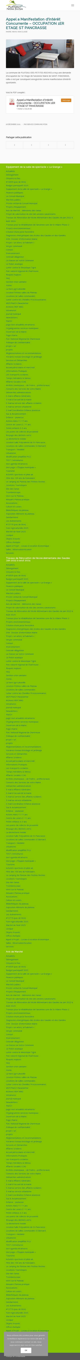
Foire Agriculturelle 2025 (17, 528)
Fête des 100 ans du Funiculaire (20, 478)
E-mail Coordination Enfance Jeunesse (23, 410)
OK (26, 1350)
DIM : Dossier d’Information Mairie (21, 239)
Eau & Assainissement (16, 413)
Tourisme (10, 471)
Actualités (10, 171)
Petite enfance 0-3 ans (16, 428)
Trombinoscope (13, 492)
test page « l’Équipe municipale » (21, 467)
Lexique (9, 535)
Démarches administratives (18, 392)
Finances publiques (14, 192)
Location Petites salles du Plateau (21, 292)
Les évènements (13, 520)
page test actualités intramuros (20, 324)
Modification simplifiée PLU (18, 456)
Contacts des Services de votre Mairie (23, 388)
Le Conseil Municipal (15, 196)
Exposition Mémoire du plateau (20, 513)
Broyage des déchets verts (18, 435)
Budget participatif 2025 (17, 185)
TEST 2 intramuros (14, 460)
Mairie (8, 32)
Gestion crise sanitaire (16, 281)
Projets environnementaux (18, 228)
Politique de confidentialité (18, 342)
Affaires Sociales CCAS (16, 381)
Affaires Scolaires (14, 363)
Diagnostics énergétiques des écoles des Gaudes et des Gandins (36, 235)
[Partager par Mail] (65, 145)
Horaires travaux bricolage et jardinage (24, 356)
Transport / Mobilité (15, 449)
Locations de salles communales (20, 296)
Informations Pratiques (16, 371)
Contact (9, 249)
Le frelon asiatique (14, 264)
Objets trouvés (13, 538)
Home (9, 285)
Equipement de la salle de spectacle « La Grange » (29, 189)
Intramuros (11, 310)
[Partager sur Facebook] (14, 145)
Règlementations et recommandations (23, 353)
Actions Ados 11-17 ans (17, 421)
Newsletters (12, 317)
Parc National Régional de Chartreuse (23, 339)
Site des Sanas (12, 488)
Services (10, 553)
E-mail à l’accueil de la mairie (18, 399)
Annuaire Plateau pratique (17, 499)
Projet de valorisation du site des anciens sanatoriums (31, 214)
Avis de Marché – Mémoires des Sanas (23, 210)
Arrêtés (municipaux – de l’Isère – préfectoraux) (28, 385)
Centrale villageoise (15, 256)
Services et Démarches (16, 360)
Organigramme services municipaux (22, 328)
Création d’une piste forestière (20, 231)
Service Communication (37, 124)
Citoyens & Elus (13, 178)
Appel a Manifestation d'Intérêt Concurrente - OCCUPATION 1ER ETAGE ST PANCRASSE (36, 102)
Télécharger (66, 100)
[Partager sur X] (31, 145)
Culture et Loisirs (13, 506)
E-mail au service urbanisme (18, 406)
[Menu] (72, 5)
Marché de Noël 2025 (16, 531)
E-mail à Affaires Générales (18, 396)
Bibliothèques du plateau (17, 510)
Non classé (22, 32)
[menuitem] (72, 5)
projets (9, 349)
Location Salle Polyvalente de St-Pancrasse (25, 442)
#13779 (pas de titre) (16, 524)
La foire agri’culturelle (15, 289)
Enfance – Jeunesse (15, 417)
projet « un (11, 346)
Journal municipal (13, 314)
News (14, 32)
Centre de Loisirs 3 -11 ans (18, 424)
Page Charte (11, 335)
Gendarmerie (12, 517)
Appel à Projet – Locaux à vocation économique (27, 545)
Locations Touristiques (16, 485)
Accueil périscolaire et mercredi (20, 367)
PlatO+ (9, 321)
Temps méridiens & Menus (18, 378)
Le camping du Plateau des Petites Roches (25, 481)
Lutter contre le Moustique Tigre (21, 267)
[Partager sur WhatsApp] (48, 145)
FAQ (8, 278)
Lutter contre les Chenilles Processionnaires (26, 299)
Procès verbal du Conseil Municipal (21, 203)
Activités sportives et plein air (19, 474)
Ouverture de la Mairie (16, 331)
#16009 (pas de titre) (16, 182)
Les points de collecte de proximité (22, 431)
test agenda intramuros (17, 463)
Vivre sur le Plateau (15, 496)
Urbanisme (11, 453)
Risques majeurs (13, 274)
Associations (11, 503)
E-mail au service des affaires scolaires (23, 403)
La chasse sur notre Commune (20, 260)
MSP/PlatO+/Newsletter (17, 303)
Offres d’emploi (13, 542)
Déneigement (12, 174)
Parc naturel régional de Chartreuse (22, 271)
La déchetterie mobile (16, 438)
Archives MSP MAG (14, 306)
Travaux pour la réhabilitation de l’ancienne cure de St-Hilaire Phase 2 (37, 224)
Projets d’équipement (16, 206)
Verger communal (14, 246)
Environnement (13, 253)
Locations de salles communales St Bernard (26, 446)
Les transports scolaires (17, 374)
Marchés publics (13, 199)
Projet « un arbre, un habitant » (20, 242)
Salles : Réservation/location (19, 549)
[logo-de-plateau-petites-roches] (33, 5)
